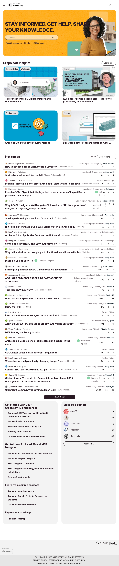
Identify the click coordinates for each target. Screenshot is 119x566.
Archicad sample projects (21, 491)
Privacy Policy (40, 560)
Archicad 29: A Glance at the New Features (30, 453)
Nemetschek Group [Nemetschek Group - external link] (72, 563)
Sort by (93, 157)
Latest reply (84, 163)
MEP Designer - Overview (21, 463)
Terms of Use (55, 560)
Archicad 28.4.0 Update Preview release (27, 142)
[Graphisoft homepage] (106, 543)
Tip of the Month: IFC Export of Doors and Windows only (28, 100)
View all (109, 63)
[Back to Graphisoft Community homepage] (16, 5)
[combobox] (31, 37)
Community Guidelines (74, 560)
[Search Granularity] (51, 37)
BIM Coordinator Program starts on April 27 (87, 142)
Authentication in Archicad (21, 421)
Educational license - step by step (25, 426)
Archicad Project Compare (21, 458)
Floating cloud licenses (19, 431)
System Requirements (19, 477)
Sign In (115, 5)
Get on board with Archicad (22, 504)
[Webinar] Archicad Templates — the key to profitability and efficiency (87, 100)
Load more (59, 397)
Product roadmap (17, 518)
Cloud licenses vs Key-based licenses (27, 436)
